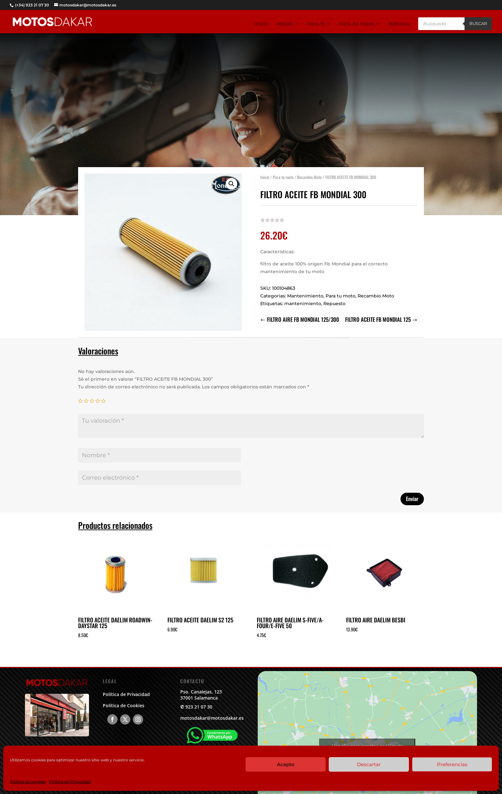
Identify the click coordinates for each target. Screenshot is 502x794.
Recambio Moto (309, 175)
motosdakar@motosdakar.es (212, 718)
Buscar (478, 23)
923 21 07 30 (198, 707)
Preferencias (452, 764)
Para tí (316, 24)
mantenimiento (302, 302)
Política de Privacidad (70, 781)
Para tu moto (356, 24)
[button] (231, 182)
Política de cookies (28, 781)
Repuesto (334, 302)
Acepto (286, 764)
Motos (285, 24)
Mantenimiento (305, 294)
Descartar (369, 764)
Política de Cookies (123, 705)
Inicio (261, 24)
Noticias (399, 24)
